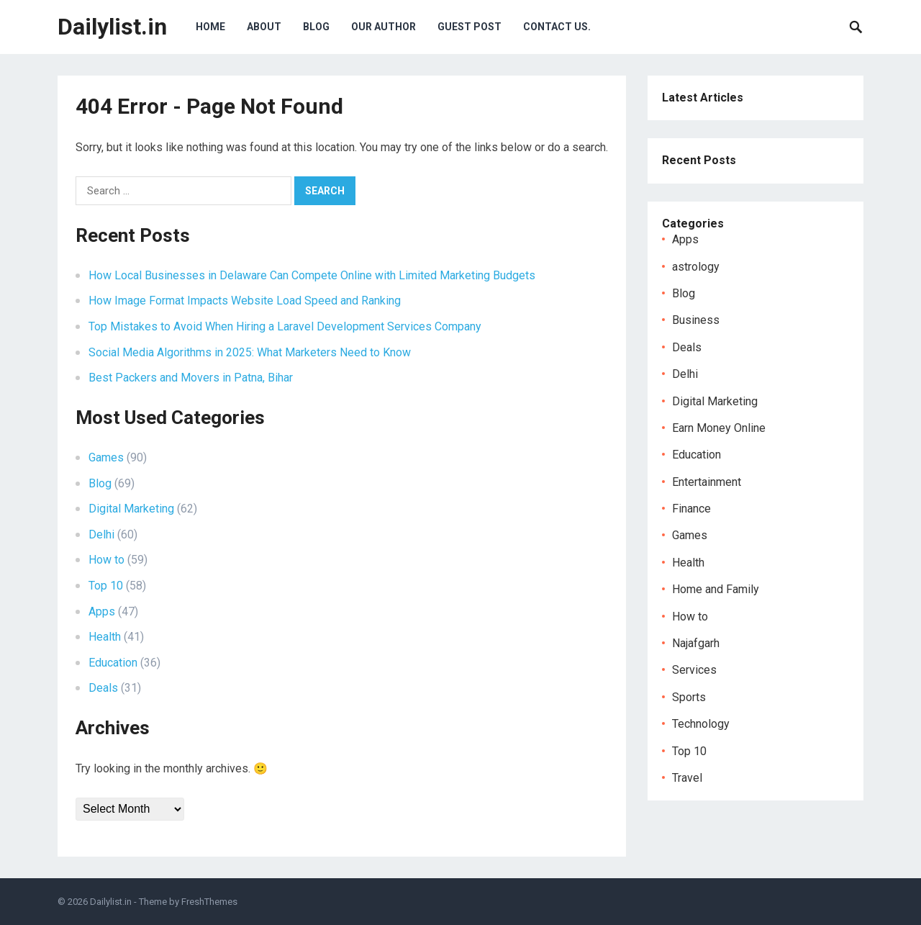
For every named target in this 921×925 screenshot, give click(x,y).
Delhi (101, 534)
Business (696, 320)
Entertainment (706, 482)
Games (106, 457)
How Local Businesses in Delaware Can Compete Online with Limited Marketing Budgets (312, 275)
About (264, 26)
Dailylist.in (112, 26)
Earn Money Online (719, 428)
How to (106, 560)
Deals (103, 688)
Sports (689, 697)
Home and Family (715, 589)
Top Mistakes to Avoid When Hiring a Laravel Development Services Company (285, 326)
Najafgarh (696, 643)
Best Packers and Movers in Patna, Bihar (191, 377)
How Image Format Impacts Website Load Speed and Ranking (245, 300)
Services (694, 670)
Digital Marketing (131, 508)
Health (105, 637)
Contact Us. (557, 26)
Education (113, 662)
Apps (102, 611)
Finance (691, 508)
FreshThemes (209, 901)
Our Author (383, 26)
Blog (316, 26)
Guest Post (469, 26)
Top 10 (106, 585)
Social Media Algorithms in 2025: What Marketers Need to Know (250, 352)
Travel (687, 778)
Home (210, 26)
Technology (701, 724)
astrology (696, 267)
